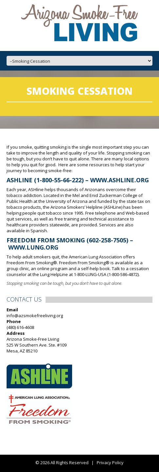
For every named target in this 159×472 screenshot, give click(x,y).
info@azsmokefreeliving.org (35, 315)
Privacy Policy (110, 462)
